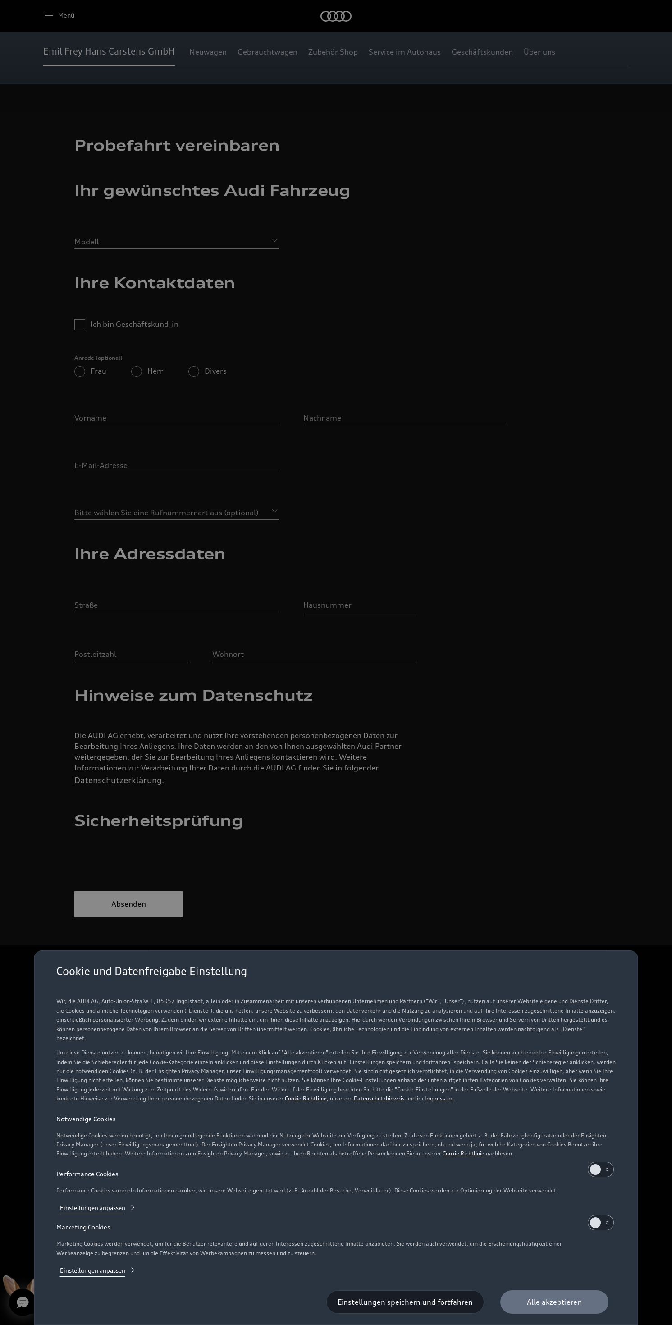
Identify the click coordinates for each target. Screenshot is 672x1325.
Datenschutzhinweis (379, 1098)
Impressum (439, 1098)
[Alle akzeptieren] (554, 1302)
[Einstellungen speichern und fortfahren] (405, 1302)
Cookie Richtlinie (306, 1098)
